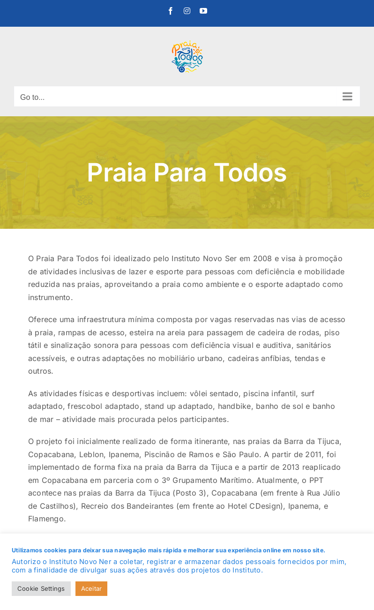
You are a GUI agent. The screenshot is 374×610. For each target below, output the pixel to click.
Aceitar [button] (91, 588)
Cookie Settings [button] (41, 588)
